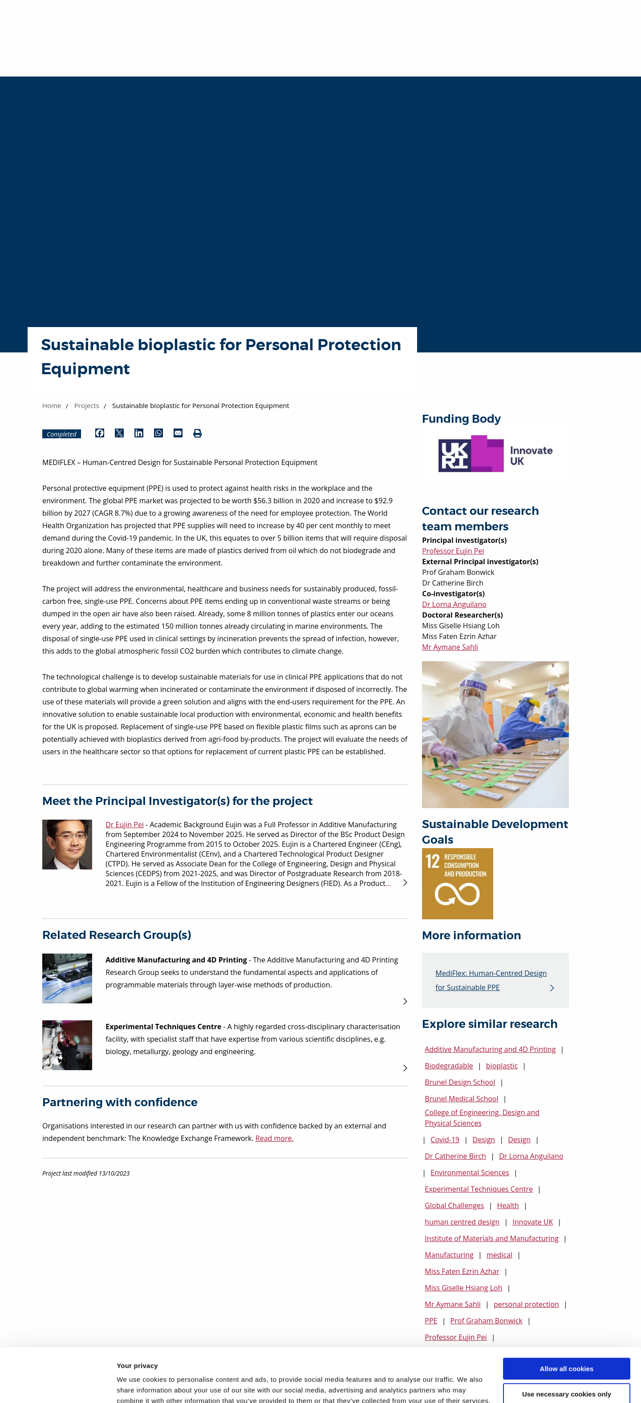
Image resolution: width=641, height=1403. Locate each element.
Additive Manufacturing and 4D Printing (490, 1049)
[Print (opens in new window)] (197, 434)
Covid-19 (444, 1139)
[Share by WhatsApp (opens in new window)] (158, 434)
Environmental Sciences (469, 1172)
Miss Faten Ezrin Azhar (462, 1271)
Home (51, 405)
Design (483, 1139)
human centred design (462, 1222)
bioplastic (502, 1066)
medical (499, 1255)
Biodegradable (449, 1066)
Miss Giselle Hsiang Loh (463, 1288)
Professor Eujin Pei (453, 551)
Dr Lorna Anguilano (454, 604)
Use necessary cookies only (566, 1343)
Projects (86, 405)
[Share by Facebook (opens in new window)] (100, 434)
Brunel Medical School (461, 1099)
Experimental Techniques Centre (479, 1189)
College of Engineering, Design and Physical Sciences (482, 1118)
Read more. (275, 1138)
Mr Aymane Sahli (450, 647)
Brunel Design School (460, 1082)
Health (508, 1205)
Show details (137, 1385)
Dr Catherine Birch (455, 1156)
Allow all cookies (567, 1318)
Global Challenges (454, 1205)
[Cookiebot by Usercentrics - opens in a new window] (58, 1385)
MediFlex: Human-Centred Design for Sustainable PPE (491, 980)
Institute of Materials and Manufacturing (492, 1238)
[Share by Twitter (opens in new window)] (119, 434)
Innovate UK (532, 1222)
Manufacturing (449, 1255)
